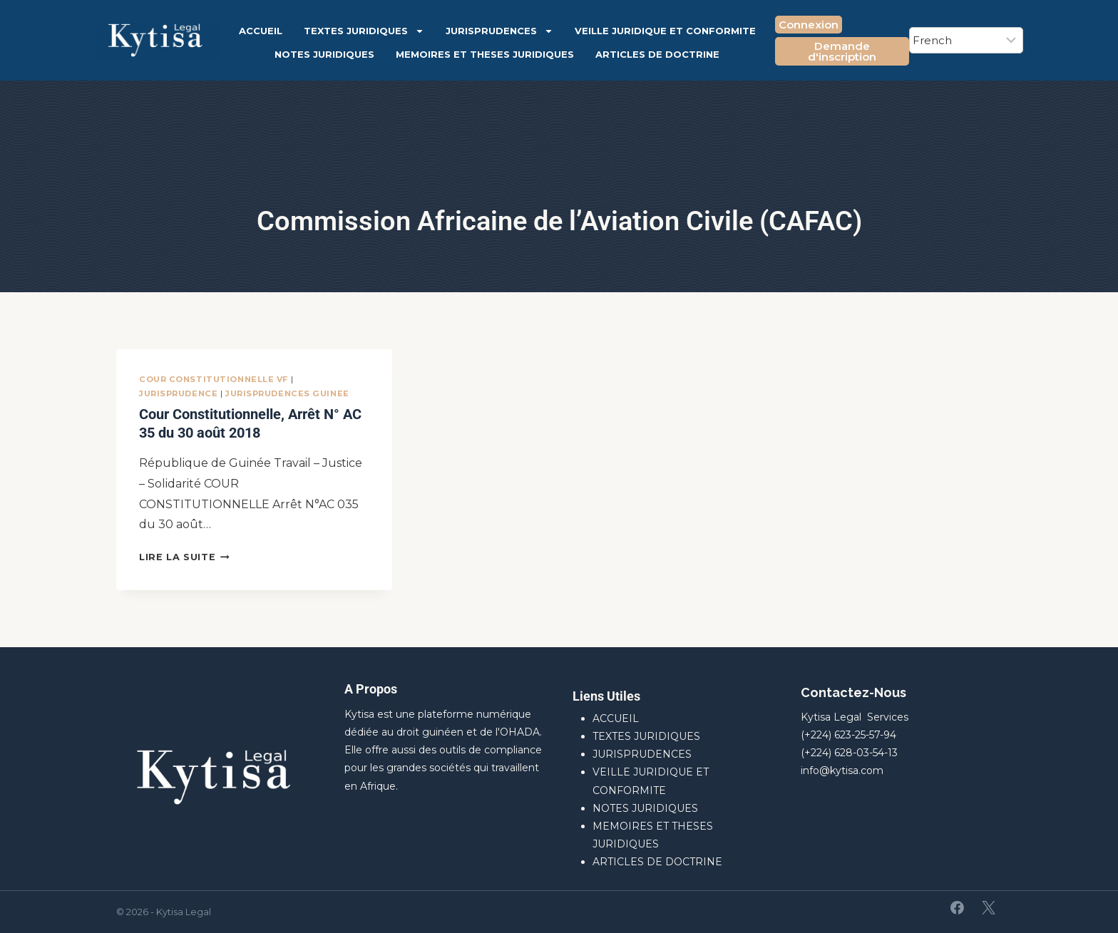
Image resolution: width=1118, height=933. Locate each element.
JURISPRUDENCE (178, 393)
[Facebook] (957, 908)
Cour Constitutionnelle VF (213, 379)
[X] (988, 908)
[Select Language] (966, 40)
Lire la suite (184, 557)
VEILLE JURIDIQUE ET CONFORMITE (665, 30)
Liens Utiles (606, 696)
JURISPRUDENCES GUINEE (287, 393)
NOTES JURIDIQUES (324, 54)
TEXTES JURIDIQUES (364, 31)
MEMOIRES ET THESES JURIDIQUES (485, 54)
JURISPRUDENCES (499, 31)
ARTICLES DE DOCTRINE (657, 54)
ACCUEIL (260, 30)
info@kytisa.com (842, 770)
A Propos (370, 688)
